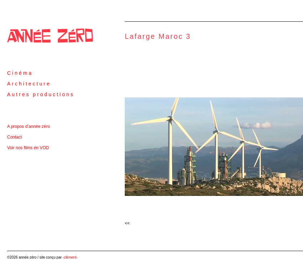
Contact (14, 137)
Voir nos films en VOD (28, 147)
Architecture (29, 84)
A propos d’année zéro (28, 126)
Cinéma (20, 73)
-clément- (70, 257)
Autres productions (41, 94)
